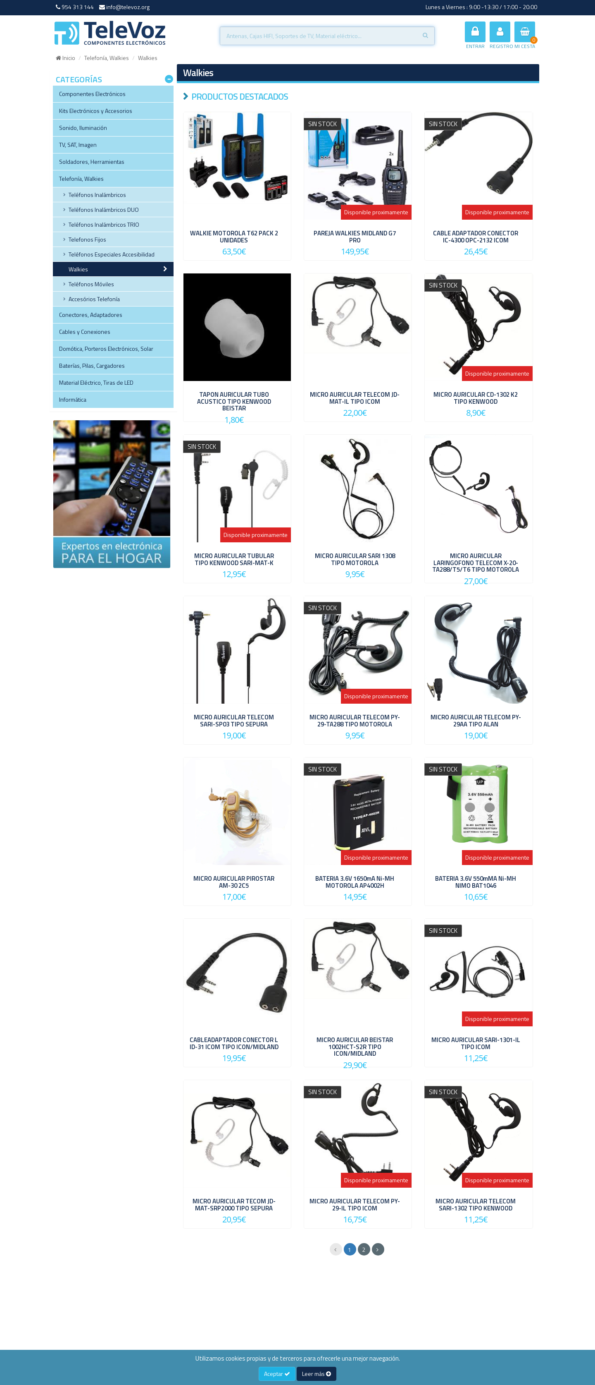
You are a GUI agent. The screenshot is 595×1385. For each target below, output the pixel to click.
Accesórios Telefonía (94, 299)
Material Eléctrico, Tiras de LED (96, 382)
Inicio (65, 57)
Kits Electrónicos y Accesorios (95, 110)
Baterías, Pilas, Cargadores (92, 365)
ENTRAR (475, 36)
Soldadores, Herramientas (91, 161)
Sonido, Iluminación (83, 127)
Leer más (316, 1373)
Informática (72, 399)
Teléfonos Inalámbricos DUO (104, 209)
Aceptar (277, 1373)
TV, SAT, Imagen (78, 144)
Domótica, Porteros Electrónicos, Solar (106, 348)
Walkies (78, 269)
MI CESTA (524, 36)
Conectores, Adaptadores (90, 314)
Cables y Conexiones (84, 331)
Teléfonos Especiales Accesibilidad (112, 254)
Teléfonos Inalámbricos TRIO (104, 224)
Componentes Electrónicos (92, 93)
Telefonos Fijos (87, 239)
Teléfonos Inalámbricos (97, 194)
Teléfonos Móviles (91, 284)
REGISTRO (501, 36)
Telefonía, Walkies (106, 57)
